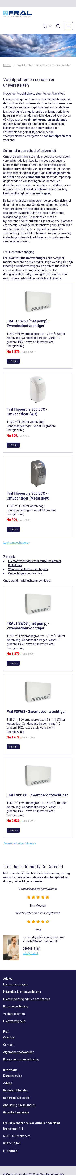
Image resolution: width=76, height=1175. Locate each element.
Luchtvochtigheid (14, 1021)
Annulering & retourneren (19, 1105)
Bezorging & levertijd (16, 1097)
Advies (7, 1083)
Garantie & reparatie (16, 1112)
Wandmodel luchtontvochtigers (28, 569)
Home (7, 65)
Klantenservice (12, 1075)
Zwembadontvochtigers (19, 843)
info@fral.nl (30, 953)
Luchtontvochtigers (16, 542)
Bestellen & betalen (15, 1090)
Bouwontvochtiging (15, 1006)
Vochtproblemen (14, 1013)
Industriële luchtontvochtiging (22, 991)
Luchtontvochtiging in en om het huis (26, 999)
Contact (8, 1044)
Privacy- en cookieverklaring (21, 1059)
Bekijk (13, 361)
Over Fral (9, 1037)
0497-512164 (31, 948)
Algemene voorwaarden (18, 1052)
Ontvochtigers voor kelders (25, 573)
